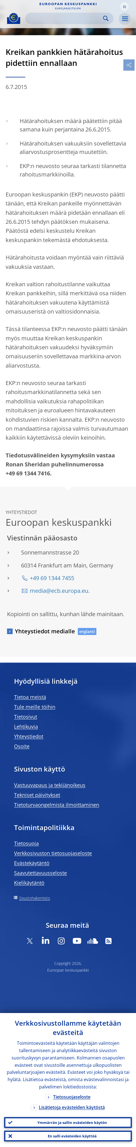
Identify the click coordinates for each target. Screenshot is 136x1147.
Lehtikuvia (26, 726)
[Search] (65, 18)
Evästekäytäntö (31, 863)
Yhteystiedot (28, 736)
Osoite (22, 746)
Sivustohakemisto (34, 898)
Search (105, 18)
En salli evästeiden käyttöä (72, 1136)
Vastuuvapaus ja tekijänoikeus (49, 785)
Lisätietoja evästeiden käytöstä (72, 1107)
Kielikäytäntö (29, 882)
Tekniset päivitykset (37, 795)
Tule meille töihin (34, 706)
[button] (124, 6)
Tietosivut (25, 716)
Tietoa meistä (30, 697)
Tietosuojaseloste (71, 1097)
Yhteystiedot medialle (45, 631)
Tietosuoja (26, 843)
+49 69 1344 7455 (52, 578)
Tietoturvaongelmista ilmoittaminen (56, 804)
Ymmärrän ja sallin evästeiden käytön (72, 1122)
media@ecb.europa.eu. (60, 590)
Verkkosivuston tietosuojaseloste (53, 853)
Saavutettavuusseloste (40, 872)
